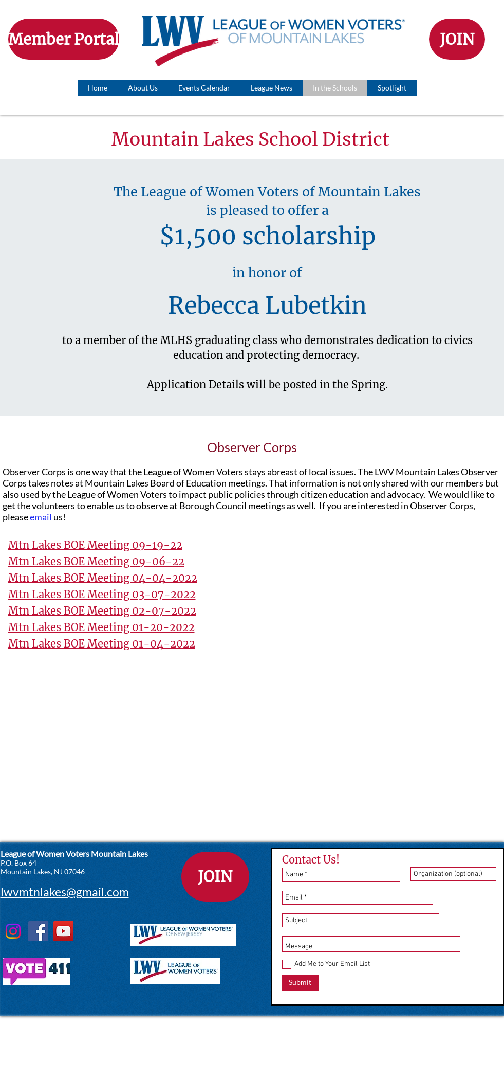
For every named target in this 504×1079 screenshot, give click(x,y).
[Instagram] (13, 931)
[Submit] (300, 983)
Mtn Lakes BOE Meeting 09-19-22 (95, 544)
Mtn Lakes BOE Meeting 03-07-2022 (102, 594)
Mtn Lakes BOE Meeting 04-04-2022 (102, 577)
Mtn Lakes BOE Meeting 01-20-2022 (101, 627)
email (41, 517)
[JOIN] (457, 39)
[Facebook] (38, 931)
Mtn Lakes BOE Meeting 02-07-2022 (102, 610)
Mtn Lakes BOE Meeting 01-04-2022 (101, 643)
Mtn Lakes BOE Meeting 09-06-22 (96, 561)
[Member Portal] (63, 39)
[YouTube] (63, 931)
